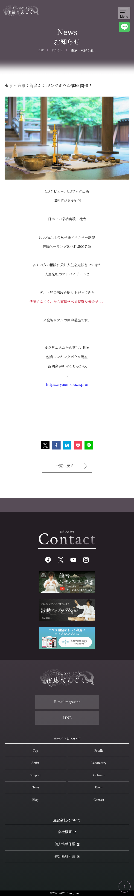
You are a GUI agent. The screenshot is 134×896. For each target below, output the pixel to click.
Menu (124, 13)
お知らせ (57, 50)
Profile (98, 750)
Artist (35, 763)
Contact (98, 800)
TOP (41, 50)
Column (99, 775)
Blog (35, 800)
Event (99, 787)
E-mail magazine (67, 701)
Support (35, 775)
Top (35, 750)
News (35, 787)
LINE (67, 718)
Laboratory (98, 763)
